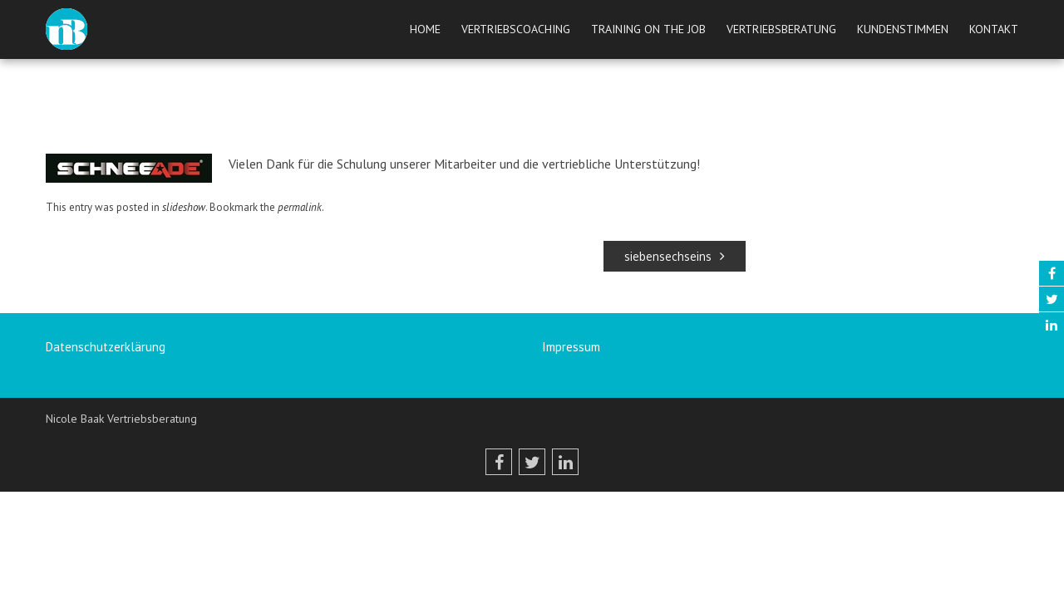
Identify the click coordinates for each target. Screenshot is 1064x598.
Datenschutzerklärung (105, 347)
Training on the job (648, 29)
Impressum (571, 347)
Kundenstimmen (902, 29)
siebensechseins (674, 256)
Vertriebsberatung (781, 29)
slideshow (183, 207)
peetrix (506, 135)
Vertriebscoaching (515, 29)
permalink (300, 207)
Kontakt (993, 29)
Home (425, 29)
